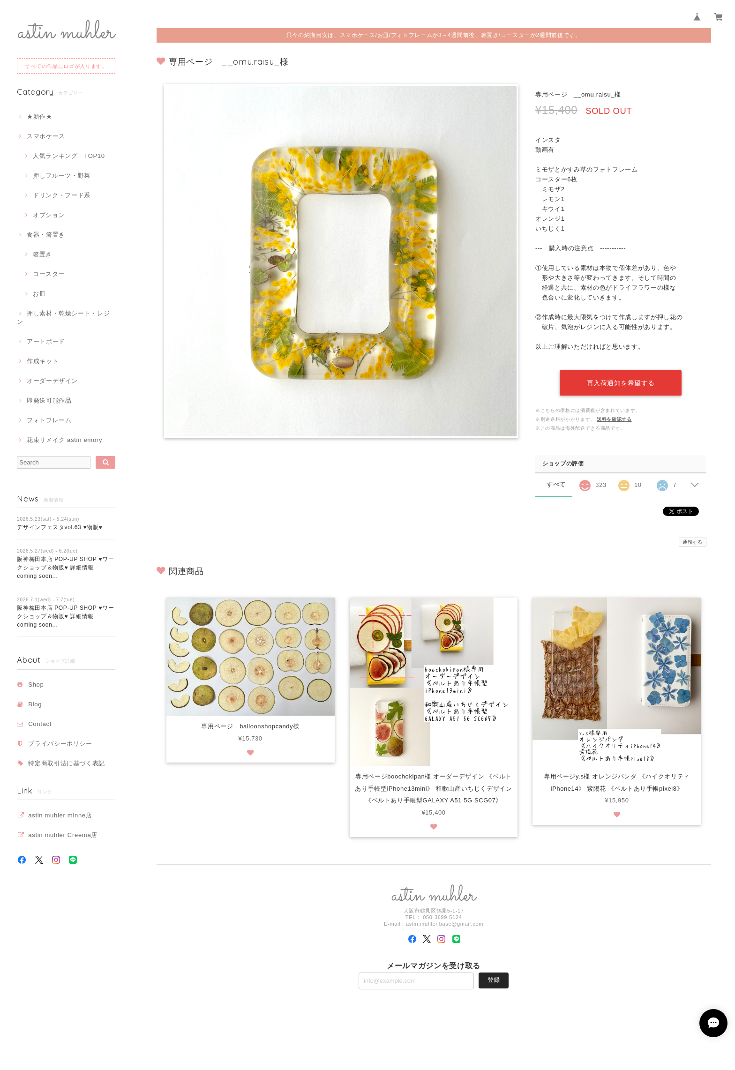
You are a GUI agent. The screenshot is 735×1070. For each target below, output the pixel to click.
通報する (692, 540)
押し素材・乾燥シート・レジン (63, 317)
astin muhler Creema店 (63, 834)
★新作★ (39, 116)
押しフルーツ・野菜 (61, 175)
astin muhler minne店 (60, 815)
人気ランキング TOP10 (69, 155)
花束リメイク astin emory (64, 439)
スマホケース (46, 136)
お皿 (39, 293)
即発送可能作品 (49, 400)
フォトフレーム (49, 420)
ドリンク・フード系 (61, 195)
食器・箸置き (46, 234)
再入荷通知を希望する (621, 381)
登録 (494, 978)
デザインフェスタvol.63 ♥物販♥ (59, 527)
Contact (40, 723)
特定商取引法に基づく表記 (66, 763)
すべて (556, 482)
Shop (36, 684)
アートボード (46, 341)
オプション (49, 214)
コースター (49, 273)
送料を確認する (614, 417)
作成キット (43, 361)
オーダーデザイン (52, 380)
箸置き (42, 254)
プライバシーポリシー (60, 743)
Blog (35, 704)
